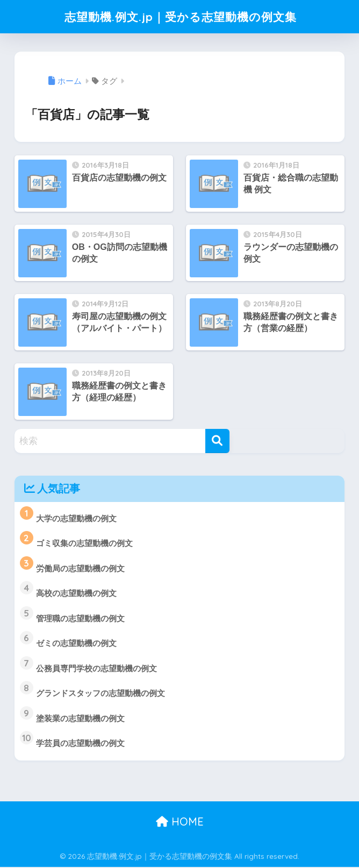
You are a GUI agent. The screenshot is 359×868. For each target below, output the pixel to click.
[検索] (217, 441)
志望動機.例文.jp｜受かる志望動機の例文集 (180, 16)
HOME (180, 822)
